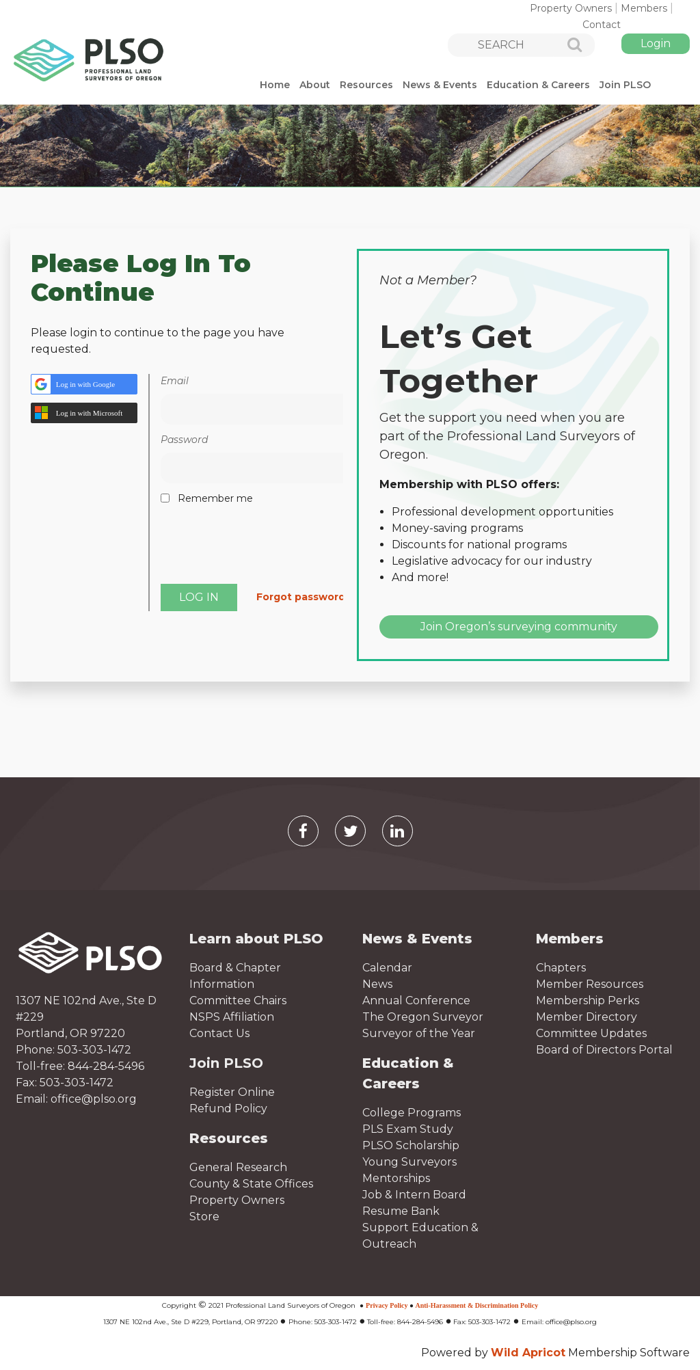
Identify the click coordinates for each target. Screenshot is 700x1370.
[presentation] (264, 549)
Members (644, 8)
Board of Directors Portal (604, 1049)
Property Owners (571, 8)
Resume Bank (401, 1211)
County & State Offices (251, 1183)
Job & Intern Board (414, 1194)
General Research (238, 1167)
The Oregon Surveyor (422, 1016)
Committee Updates (591, 1033)
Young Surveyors (409, 1161)
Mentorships (396, 1178)
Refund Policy (228, 1108)
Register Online (232, 1092)
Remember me (215, 498)
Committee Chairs (237, 1000)
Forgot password (300, 597)
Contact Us (219, 1033)
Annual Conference (416, 1000)
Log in (655, 43)
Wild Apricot (528, 1352)
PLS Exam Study (407, 1129)
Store (204, 1216)
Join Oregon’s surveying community (518, 626)
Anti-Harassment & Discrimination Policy (477, 1305)
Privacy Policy (386, 1305)
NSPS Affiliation (231, 1016)
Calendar (387, 967)
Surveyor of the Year (418, 1033)
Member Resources (589, 984)
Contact (601, 24)
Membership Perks (587, 1000)
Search (566, 45)
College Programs (411, 1112)
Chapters (561, 967)
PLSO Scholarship (410, 1145)
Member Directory (586, 1016)
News (377, 984)
